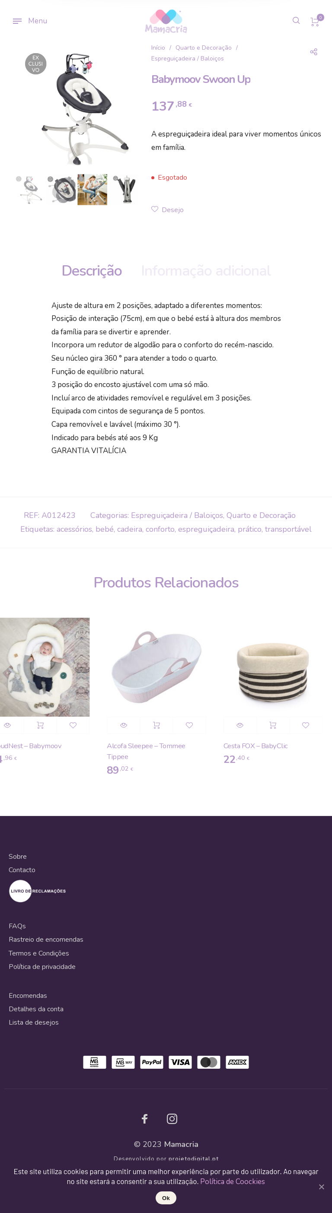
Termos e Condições (39, 953)
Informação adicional (206, 271)
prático (250, 529)
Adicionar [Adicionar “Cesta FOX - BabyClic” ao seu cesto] (276, 725)
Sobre (18, 856)
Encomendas (28, 995)
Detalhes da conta (36, 1009)
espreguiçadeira (206, 529)
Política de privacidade (42, 967)
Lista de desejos (34, 1022)
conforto (160, 529)
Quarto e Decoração (204, 48)
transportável (288, 529)
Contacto (22, 870)
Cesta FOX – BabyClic (259, 746)
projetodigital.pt (194, 1159)
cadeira (129, 529)
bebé (105, 529)
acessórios (74, 529)
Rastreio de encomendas (46, 939)
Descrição (91, 271)
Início (158, 48)
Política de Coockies (232, 1182)
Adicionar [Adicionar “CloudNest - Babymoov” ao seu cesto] (43, 725)
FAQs (17, 926)
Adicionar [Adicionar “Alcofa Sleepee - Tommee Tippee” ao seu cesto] (159, 725)
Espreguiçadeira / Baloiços (187, 58)
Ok (166, 1198)
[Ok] (321, 1186)
